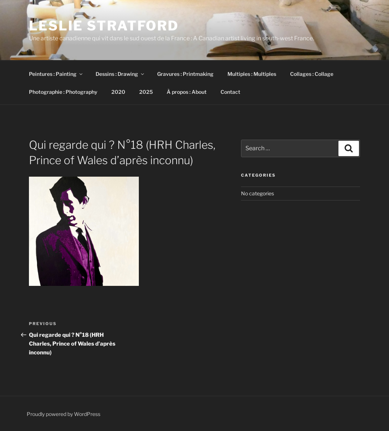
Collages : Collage (311, 74)
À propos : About (187, 92)
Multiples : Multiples (251, 74)
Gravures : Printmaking (185, 74)
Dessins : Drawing (120, 74)
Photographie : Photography (63, 92)
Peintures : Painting (56, 74)
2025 (146, 92)
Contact (230, 92)
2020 (118, 92)
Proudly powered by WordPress (63, 414)
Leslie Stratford (104, 26)
